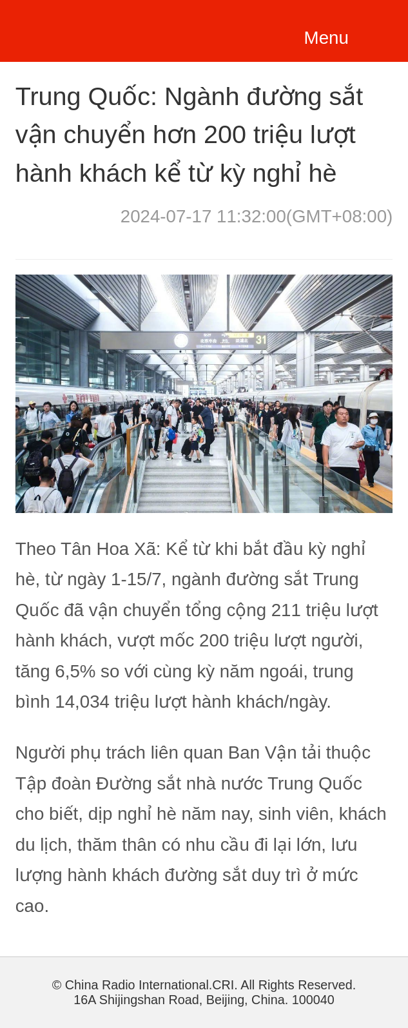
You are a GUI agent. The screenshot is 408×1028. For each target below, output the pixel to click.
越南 (90, 29)
